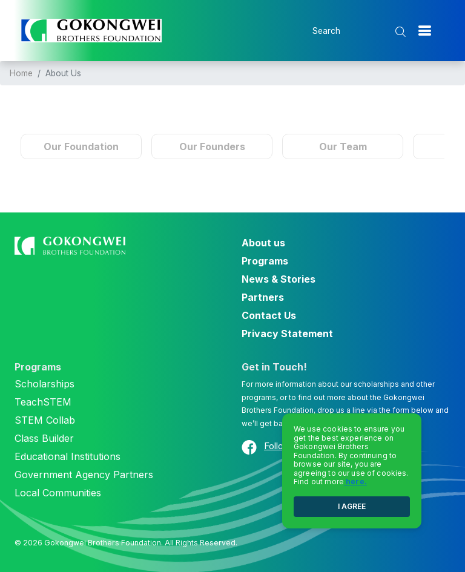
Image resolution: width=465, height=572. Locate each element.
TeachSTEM (43, 402)
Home (21, 73)
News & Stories (278, 279)
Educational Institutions (67, 456)
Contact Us (269, 315)
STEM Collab (45, 420)
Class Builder (44, 438)
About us (263, 243)
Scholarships (44, 384)
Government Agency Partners (84, 474)
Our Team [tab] (343, 146)
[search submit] (401, 32)
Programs (265, 261)
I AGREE (352, 506)
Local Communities (58, 493)
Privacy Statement (287, 333)
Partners (263, 297)
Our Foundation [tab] (81, 146)
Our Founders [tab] (212, 146)
